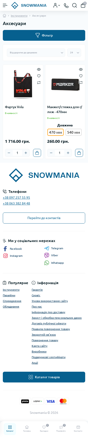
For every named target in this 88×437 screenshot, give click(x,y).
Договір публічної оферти (49, 323)
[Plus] (26, 153)
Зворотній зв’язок (44, 334)
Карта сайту (39, 345)
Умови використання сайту (50, 300)
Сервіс (36, 295)
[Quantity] (17, 153)
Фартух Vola (14, 107)
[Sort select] (36, 52)
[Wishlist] (39, 75)
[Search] (74, 5)
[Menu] (5, 5)
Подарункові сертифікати (48, 357)
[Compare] (39, 82)
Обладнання (11, 306)
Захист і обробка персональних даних (57, 317)
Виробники (39, 351)
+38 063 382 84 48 (16, 203)
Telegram (53, 248)
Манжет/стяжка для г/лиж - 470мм (64, 109)
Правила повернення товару (51, 329)
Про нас (37, 306)
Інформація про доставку (48, 312)
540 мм (73, 132)
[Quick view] (39, 69)
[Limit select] (74, 52)
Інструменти (19, 15)
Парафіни (9, 295)
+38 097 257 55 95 (16, 197)
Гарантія (37, 289)
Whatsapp (54, 262)
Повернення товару (45, 340)
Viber (51, 255)
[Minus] (9, 153)
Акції (35, 362)
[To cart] (37, 153)
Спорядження (12, 300)
